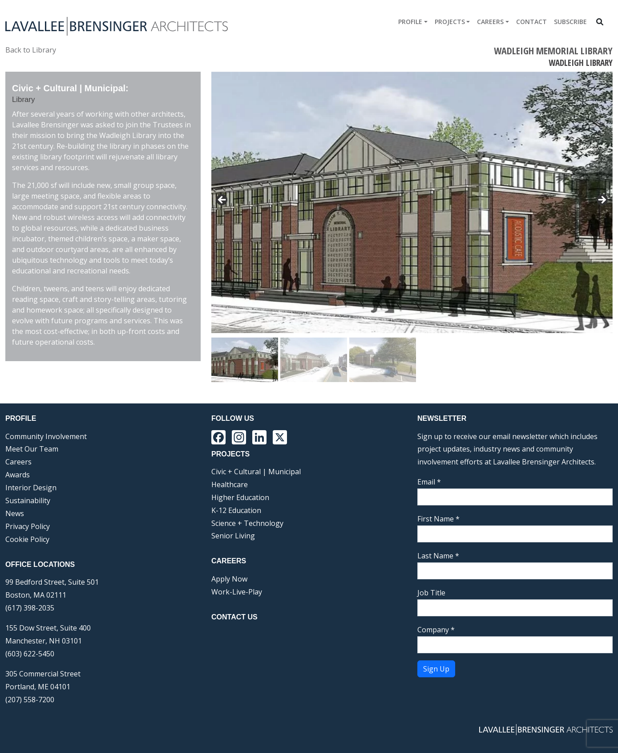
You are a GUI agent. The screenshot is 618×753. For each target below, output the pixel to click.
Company (436, 630)
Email (429, 482)
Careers (490, 21)
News (14, 513)
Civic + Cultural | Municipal (256, 471)
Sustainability (27, 500)
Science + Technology (247, 523)
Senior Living (233, 536)
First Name (438, 519)
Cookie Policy (27, 539)
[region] (412, 227)
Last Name (438, 556)
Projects (450, 21)
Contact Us (234, 617)
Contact (531, 21)
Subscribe (570, 21)
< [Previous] (222, 200)
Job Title (431, 593)
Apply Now (229, 579)
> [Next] (601, 200)
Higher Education (240, 497)
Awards (17, 475)
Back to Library (30, 50)
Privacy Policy (27, 526)
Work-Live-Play (236, 592)
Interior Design (31, 488)
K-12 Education (236, 510)
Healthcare (229, 484)
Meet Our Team (31, 449)
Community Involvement (46, 436)
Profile (410, 21)
